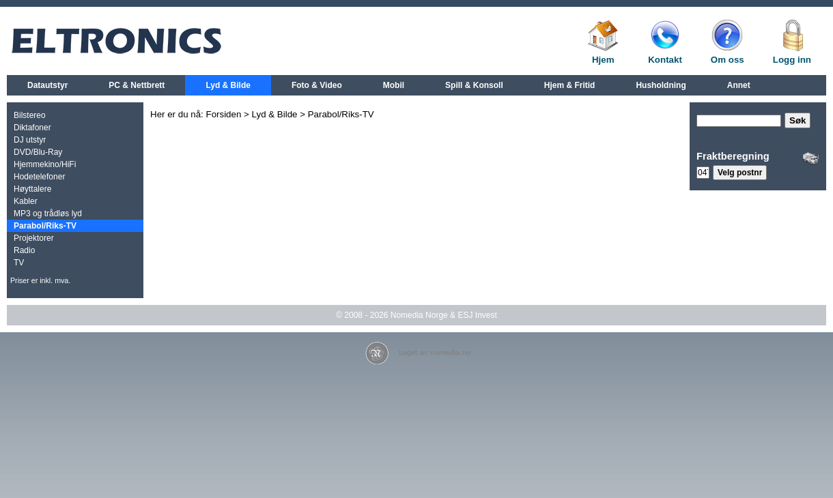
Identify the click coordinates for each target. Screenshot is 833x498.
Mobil (393, 85)
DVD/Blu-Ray (38, 152)
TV (19, 262)
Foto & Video (317, 85)
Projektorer (34, 238)
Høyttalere (32, 189)
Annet (738, 85)
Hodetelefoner (39, 176)
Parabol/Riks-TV (45, 226)
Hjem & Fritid (569, 85)
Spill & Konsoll (474, 85)
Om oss (727, 60)
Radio (24, 250)
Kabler (26, 201)
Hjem (603, 60)
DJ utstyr (30, 140)
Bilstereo (30, 115)
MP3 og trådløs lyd (48, 213)
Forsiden (224, 114)
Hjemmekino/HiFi (45, 164)
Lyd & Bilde (228, 85)
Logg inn (792, 60)
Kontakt (665, 60)
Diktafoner (32, 127)
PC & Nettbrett (137, 85)
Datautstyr (47, 85)
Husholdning (661, 85)
